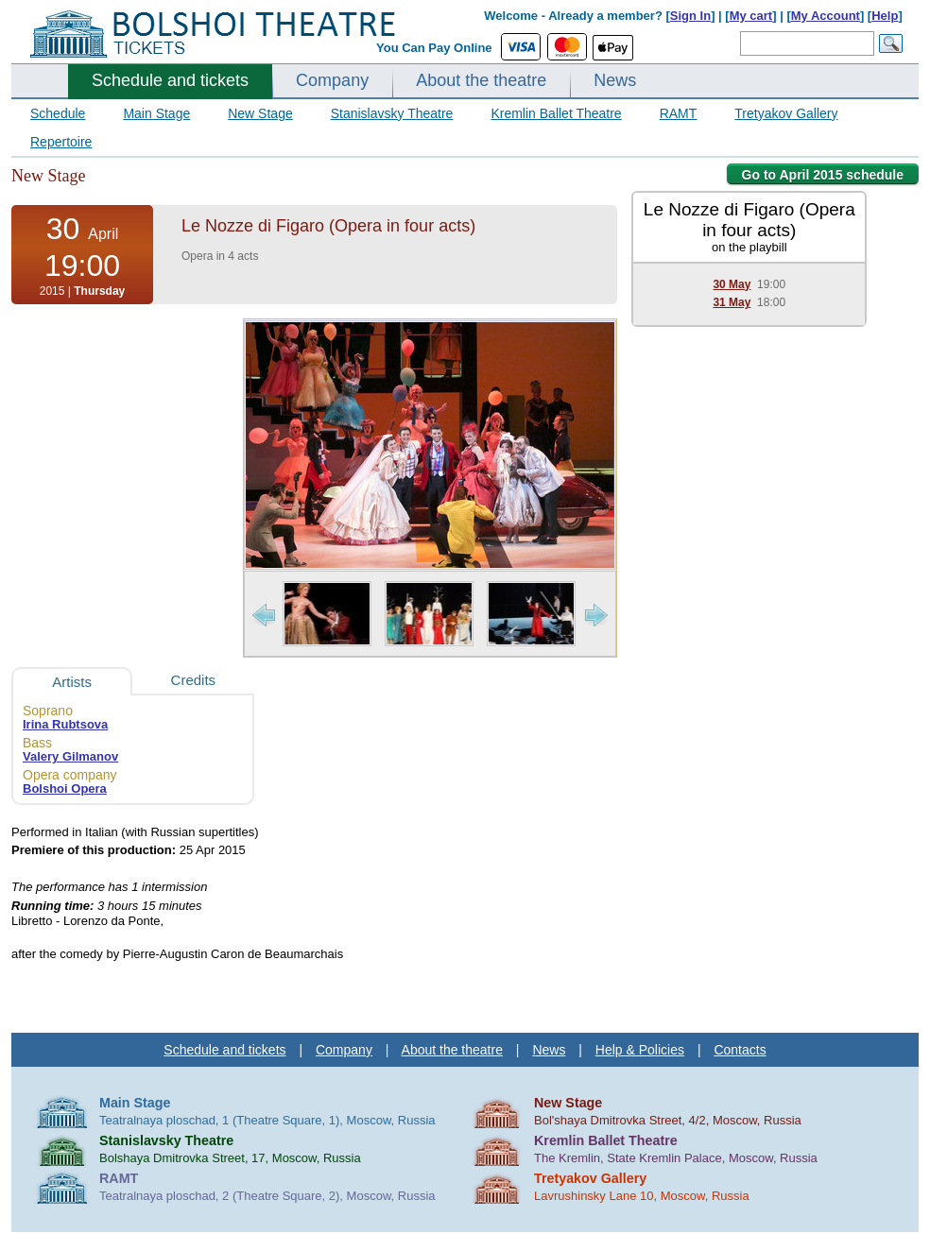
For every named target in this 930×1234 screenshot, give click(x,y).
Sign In (690, 16)
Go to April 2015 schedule (823, 174)
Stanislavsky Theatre (392, 113)
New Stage (260, 113)
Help (884, 16)
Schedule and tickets (170, 80)
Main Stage (156, 113)
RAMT (679, 113)
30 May (731, 284)
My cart (751, 16)
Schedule (57, 113)
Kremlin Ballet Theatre (556, 113)
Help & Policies (639, 1049)
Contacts (740, 1049)
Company (332, 80)
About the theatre (481, 80)
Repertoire (61, 141)
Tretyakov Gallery (785, 113)
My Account (825, 16)
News (615, 80)
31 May (731, 302)
